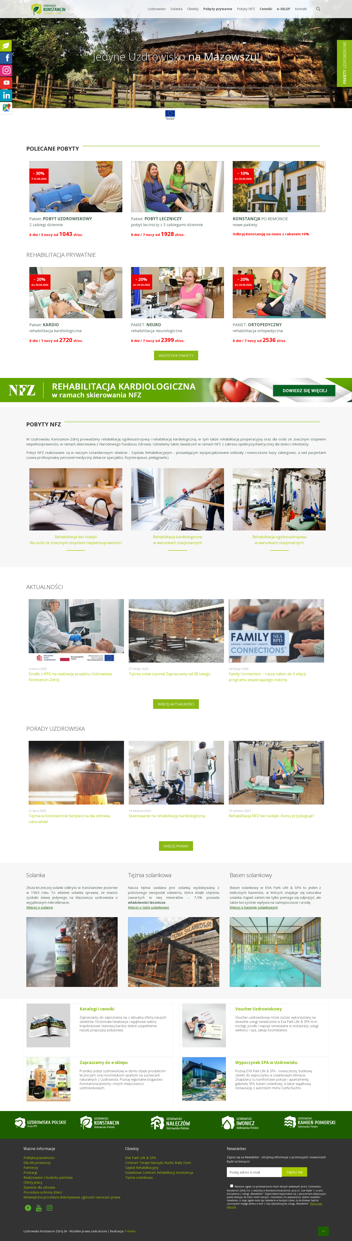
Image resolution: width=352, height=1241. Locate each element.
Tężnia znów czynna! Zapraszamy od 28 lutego (169, 673)
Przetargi (30, 1172)
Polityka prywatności (39, 1157)
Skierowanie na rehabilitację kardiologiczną (167, 815)
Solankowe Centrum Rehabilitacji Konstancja (159, 1172)
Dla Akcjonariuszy (36, 1162)
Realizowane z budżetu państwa (48, 1177)
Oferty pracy (32, 1182)
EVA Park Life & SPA (140, 1157)
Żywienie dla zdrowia (39, 1187)
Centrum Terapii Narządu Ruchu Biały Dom (158, 1162)
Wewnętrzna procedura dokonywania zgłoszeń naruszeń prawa (71, 1197)
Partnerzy (30, 1167)
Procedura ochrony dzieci (42, 1192)
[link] (170, 115)
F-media (130, 1231)
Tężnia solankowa (139, 1177)
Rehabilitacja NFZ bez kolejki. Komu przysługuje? (271, 815)
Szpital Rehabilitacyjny (142, 1167)
